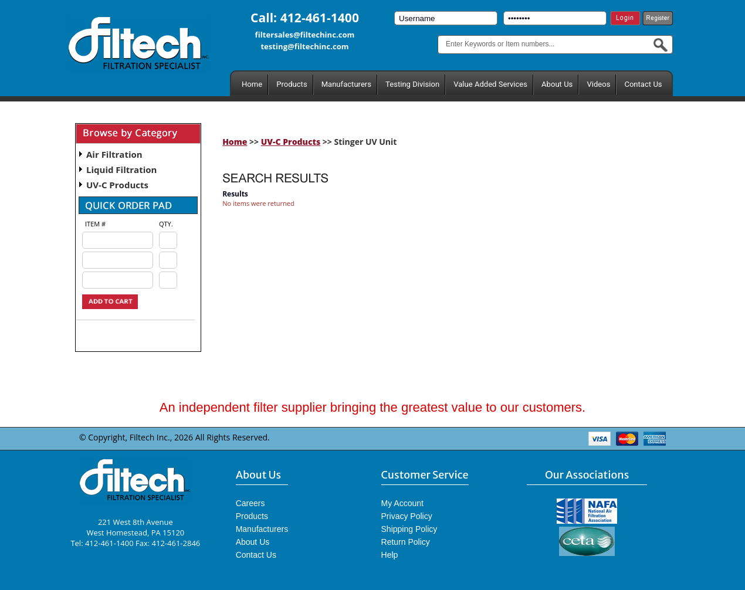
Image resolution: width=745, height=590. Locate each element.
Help (389, 555)
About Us (557, 84)
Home (252, 84)
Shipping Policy (409, 529)
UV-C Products (117, 185)
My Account (402, 503)
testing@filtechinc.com (304, 46)
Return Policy (405, 542)
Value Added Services (490, 84)
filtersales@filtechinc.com (305, 34)
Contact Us (643, 84)
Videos (598, 84)
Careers (250, 503)
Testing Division (412, 84)
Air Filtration (114, 154)
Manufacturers (346, 84)
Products (291, 84)
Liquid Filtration (121, 169)
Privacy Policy (406, 516)
